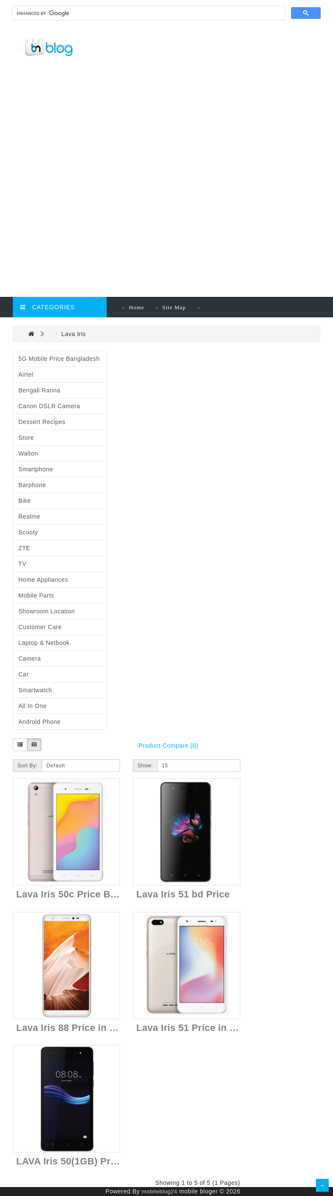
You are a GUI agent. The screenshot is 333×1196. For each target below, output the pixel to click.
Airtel (25, 374)
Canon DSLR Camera (49, 406)
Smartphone (35, 469)
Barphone (32, 485)
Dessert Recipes (41, 421)
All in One (32, 706)
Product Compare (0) (168, 745)
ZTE (24, 548)
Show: (145, 766)
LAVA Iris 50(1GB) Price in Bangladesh (104, 1161)
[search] (148, 13)
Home (136, 307)
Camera (29, 658)
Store (26, 437)
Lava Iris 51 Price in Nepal (196, 1027)
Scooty (28, 532)
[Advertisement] (169, 126)
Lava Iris (73, 334)
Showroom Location (46, 611)
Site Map (174, 307)
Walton (28, 453)
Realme (29, 516)
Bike (24, 500)
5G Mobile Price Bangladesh (58, 358)
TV (22, 563)
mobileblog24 (159, 1191)
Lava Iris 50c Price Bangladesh (87, 894)
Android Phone (39, 721)
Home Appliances (43, 579)
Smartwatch (35, 690)
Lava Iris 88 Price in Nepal (76, 1027)
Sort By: (28, 766)
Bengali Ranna (39, 390)
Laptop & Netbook (44, 642)
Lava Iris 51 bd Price (183, 894)
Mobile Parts (36, 595)
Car (23, 674)
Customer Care (39, 627)
